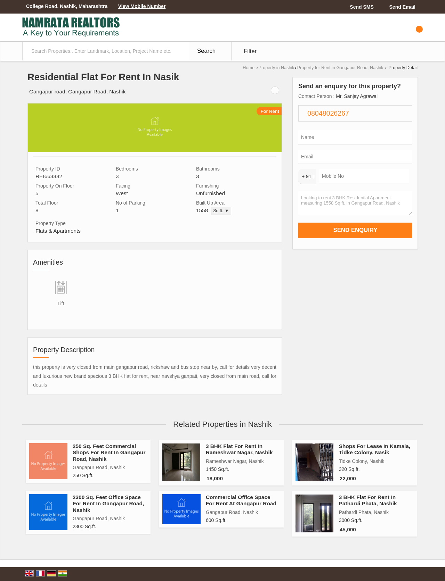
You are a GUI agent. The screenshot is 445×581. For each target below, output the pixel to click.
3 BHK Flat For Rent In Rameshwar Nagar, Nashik (239, 449)
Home (248, 67)
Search (206, 51)
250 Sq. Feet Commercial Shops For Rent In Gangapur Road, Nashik (109, 452)
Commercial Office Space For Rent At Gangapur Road (241, 500)
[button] (142, 6)
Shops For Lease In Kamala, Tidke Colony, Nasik (374, 449)
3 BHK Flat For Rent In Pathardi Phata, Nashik (368, 500)
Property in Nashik (276, 67)
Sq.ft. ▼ (221, 210)
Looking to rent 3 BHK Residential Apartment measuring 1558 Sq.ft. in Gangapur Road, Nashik (355, 203)
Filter (250, 51)
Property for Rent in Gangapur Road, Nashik (340, 67)
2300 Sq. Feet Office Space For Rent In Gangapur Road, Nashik (108, 503)
